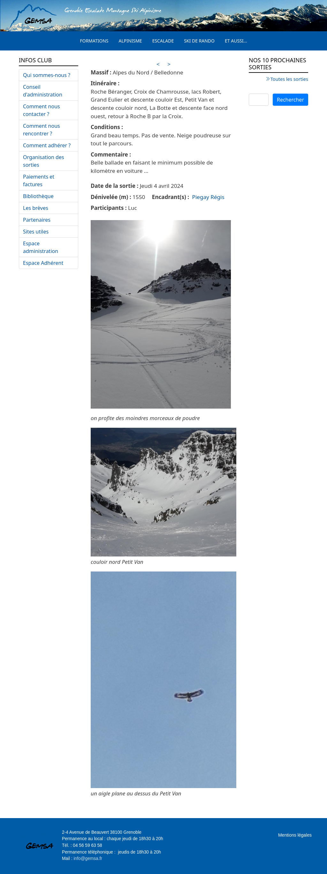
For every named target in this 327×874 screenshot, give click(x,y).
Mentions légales (295, 835)
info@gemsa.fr (88, 858)
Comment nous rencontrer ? (41, 129)
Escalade (163, 41)
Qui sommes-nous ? (46, 75)
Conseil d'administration (42, 90)
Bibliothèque (38, 196)
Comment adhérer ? (47, 145)
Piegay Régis (208, 197)
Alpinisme (130, 41)
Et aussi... (236, 41)
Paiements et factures (38, 180)
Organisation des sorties (43, 161)
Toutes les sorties (289, 79)
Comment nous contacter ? (41, 110)
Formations (94, 41)
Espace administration (40, 247)
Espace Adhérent (43, 262)
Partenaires (36, 219)
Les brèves (35, 207)
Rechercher (290, 99)
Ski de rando (199, 41)
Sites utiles (36, 231)
